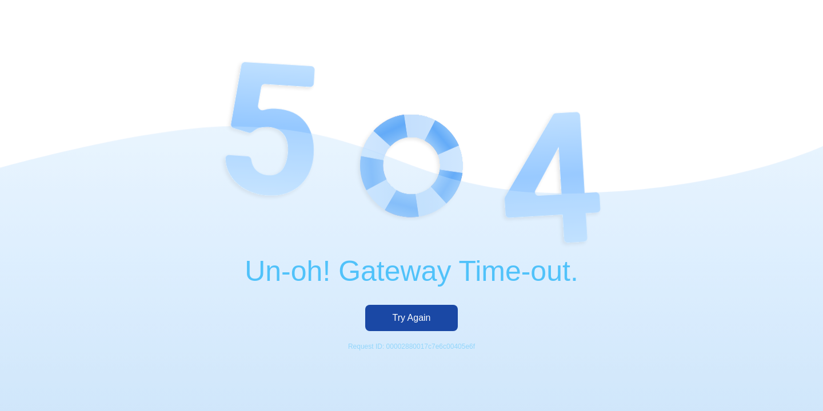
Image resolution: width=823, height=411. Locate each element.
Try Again (412, 318)
